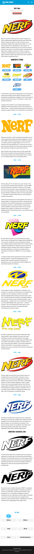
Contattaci (17, 551)
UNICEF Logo (9, 520)
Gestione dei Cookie (18, 550)
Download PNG (17, 13)
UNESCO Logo (25, 520)
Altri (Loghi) (20, 10)
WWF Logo (25, 528)
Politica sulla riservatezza (7, 550)
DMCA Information (27, 550)
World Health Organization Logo (25, 537)
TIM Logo (8, 537)
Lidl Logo (8, 528)
